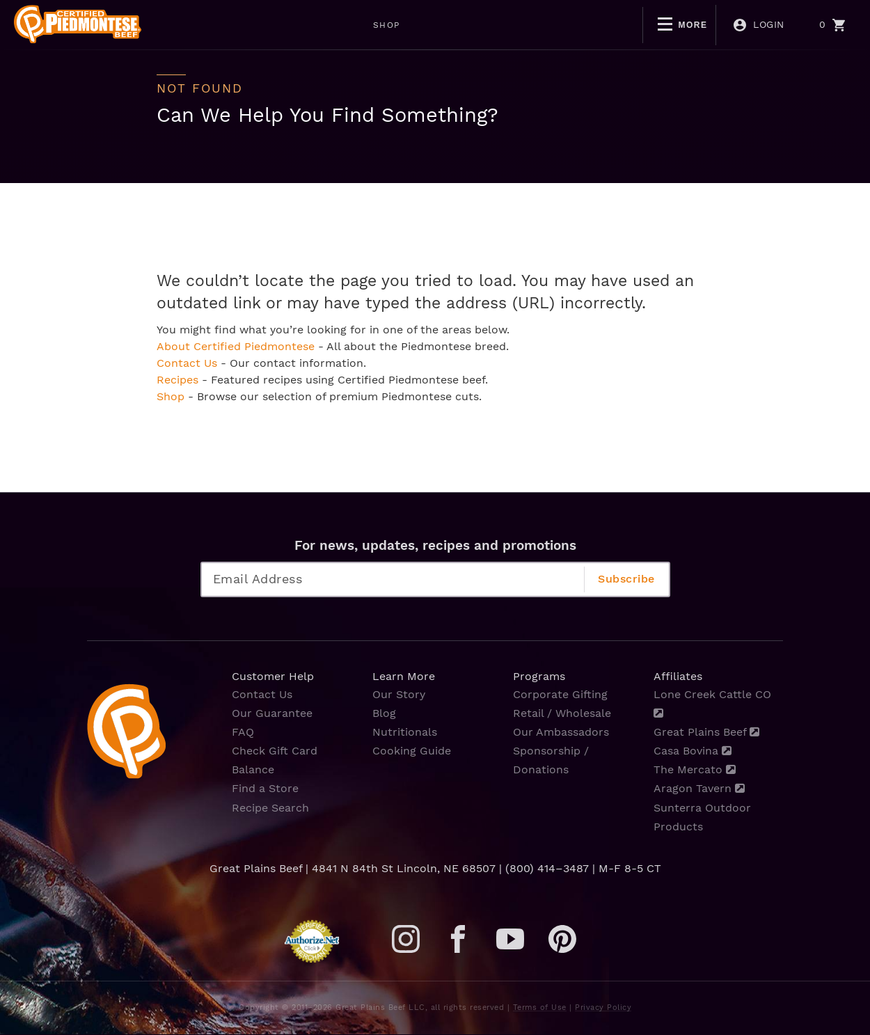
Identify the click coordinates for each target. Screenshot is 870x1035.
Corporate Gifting (560, 694)
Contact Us (187, 363)
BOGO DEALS (485, 25)
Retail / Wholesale (562, 713)
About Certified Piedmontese (236, 346)
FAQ (243, 731)
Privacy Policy (603, 1007)
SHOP (269, 25)
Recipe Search (270, 807)
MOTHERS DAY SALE (367, 25)
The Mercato (695, 769)
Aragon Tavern (699, 788)
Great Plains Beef (706, 731)
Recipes (177, 379)
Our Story (398, 694)
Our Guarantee (272, 713)
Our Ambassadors (561, 731)
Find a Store (265, 788)
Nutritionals (404, 731)
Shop (170, 396)
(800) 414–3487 (547, 868)
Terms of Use (540, 1007)
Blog (384, 713)
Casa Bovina (692, 750)
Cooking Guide (411, 750)
